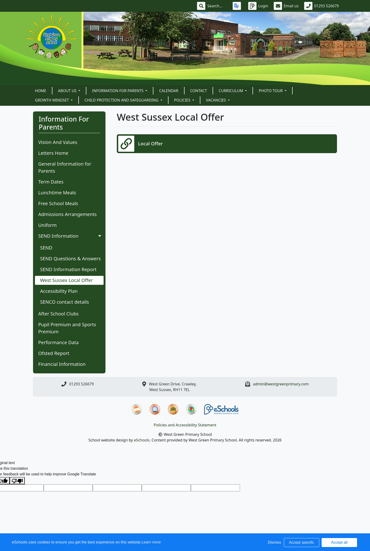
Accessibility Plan (59, 291)
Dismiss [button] (274, 542)
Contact (198, 90)
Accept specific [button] (301, 542)
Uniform (47, 225)
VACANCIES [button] (216, 100)
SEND (46, 248)
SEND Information (70, 236)
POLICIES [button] (182, 100)
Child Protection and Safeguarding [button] (121, 100)
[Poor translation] (17, 480)
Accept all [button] (339, 542)
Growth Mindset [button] (52, 100)
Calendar (168, 90)
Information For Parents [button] (118, 90)
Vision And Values (57, 142)
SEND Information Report (68, 269)
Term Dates (50, 182)
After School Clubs (58, 313)
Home (40, 90)
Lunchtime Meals (57, 192)
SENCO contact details (64, 302)
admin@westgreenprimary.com (281, 384)
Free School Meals (58, 203)
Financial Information (62, 364)
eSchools (142, 440)
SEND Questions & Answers (70, 258)
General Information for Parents (64, 167)
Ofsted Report (53, 353)
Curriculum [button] (231, 90)
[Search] (217, 6)
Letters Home (53, 153)
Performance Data (58, 342)
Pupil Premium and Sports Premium (67, 328)
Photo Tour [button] (271, 90)
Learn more (151, 542)
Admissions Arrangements (67, 214)
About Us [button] (68, 90)
